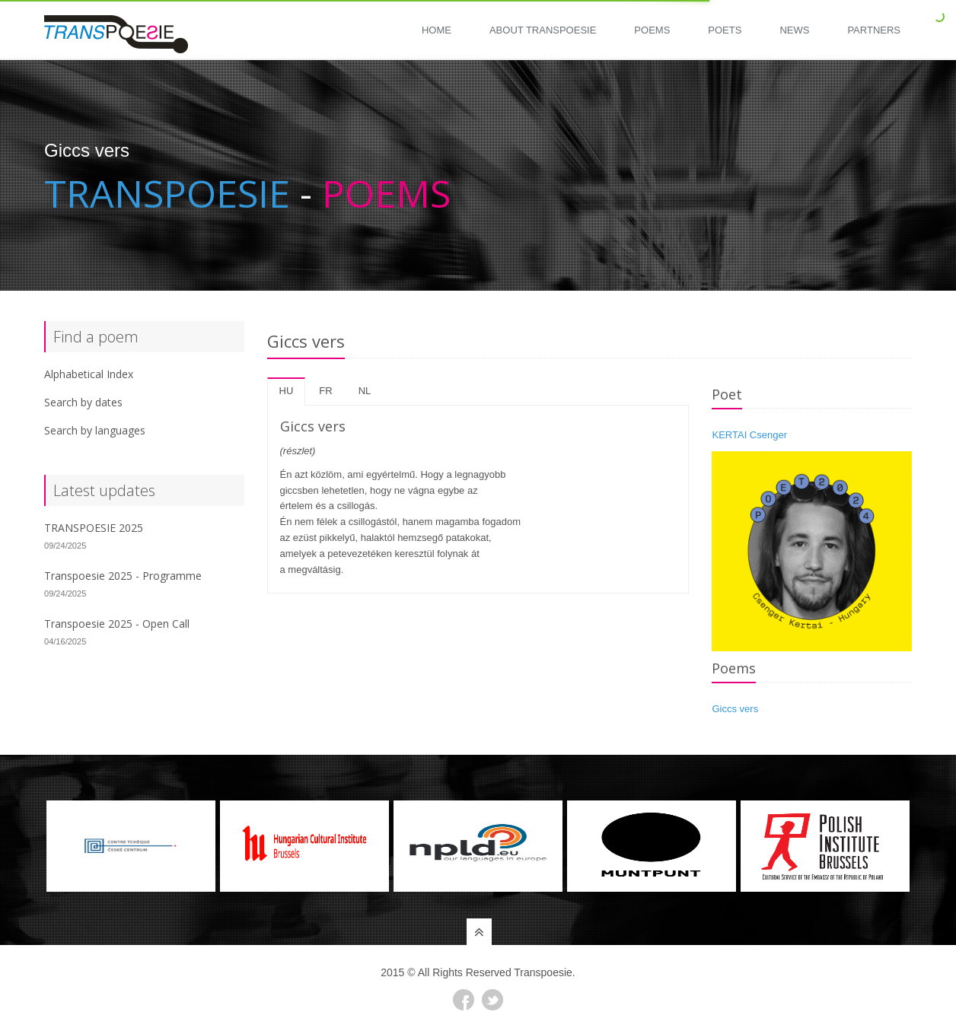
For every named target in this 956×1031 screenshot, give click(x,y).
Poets (724, 30)
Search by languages (94, 430)
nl (364, 390)
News (794, 30)
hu (286, 390)
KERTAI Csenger (749, 435)
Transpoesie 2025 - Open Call (117, 623)
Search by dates (83, 402)
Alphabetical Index (88, 374)
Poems (652, 30)
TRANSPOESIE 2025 (93, 527)
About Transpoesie (542, 30)
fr (325, 390)
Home (436, 30)
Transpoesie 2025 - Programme (123, 575)
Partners (873, 30)
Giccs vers (735, 708)
